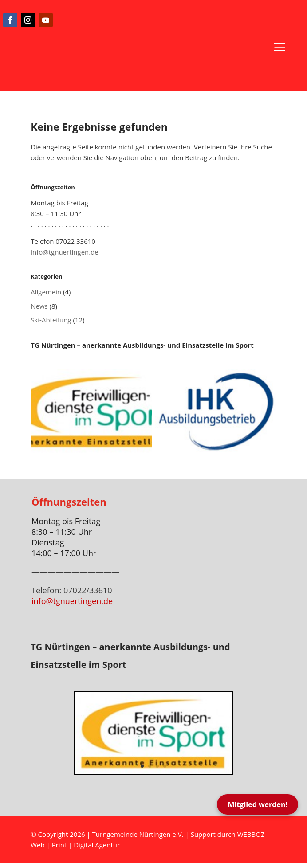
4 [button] (164, 766)
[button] (280, 47)
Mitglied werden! (257, 804)
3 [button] (157, 766)
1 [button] (142, 766)
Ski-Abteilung (51, 319)
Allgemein (46, 291)
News (39, 306)
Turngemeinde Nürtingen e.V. (138, 834)
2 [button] (149, 766)
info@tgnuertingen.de (64, 251)
